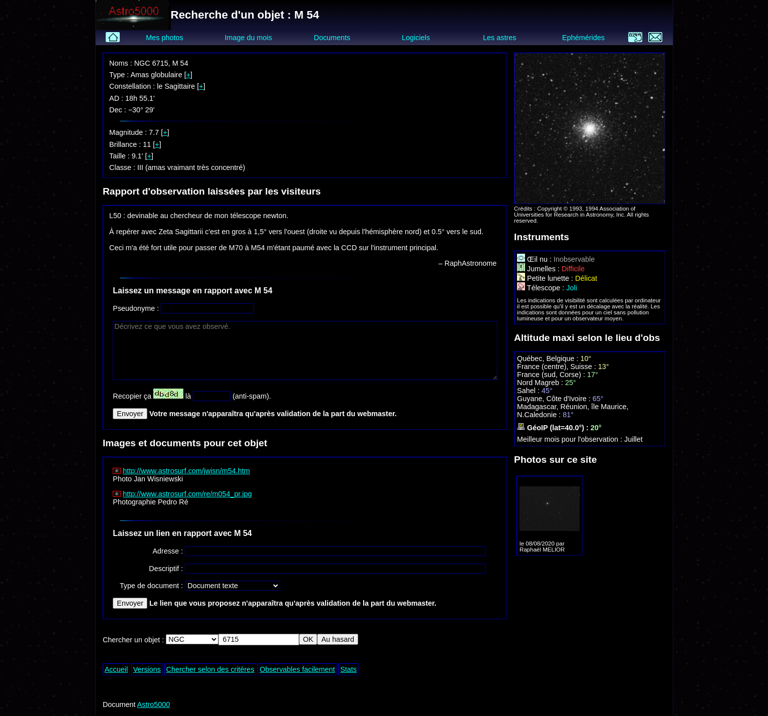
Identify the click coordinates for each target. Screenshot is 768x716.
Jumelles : (539, 269)
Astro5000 (153, 704)
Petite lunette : (546, 278)
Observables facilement (297, 669)
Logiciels (416, 38)
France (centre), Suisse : (557, 367)
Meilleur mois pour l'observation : (570, 439)
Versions (147, 669)
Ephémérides (583, 38)
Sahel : (529, 391)
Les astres (499, 38)
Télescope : (541, 288)
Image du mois (248, 38)
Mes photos (164, 38)
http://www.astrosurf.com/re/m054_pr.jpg (187, 494)
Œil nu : (535, 259)
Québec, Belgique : (548, 358)
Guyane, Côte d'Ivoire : (555, 399)
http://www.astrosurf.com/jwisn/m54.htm (186, 471)
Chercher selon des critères (210, 669)
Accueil (116, 669)
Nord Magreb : (541, 383)
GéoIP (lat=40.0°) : (554, 428)
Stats (348, 669)
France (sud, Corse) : (552, 375)
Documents (332, 38)
